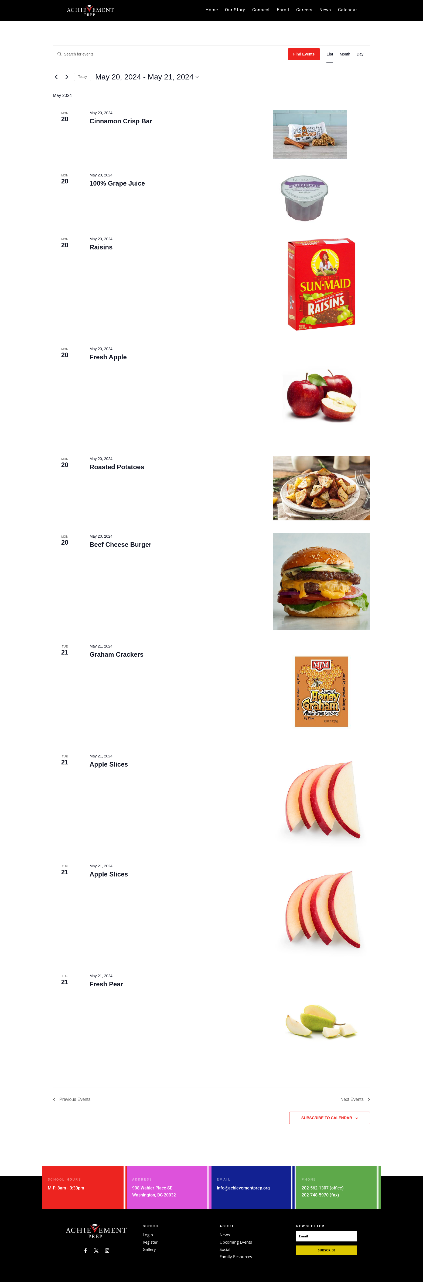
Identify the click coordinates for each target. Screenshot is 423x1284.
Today (82, 79)
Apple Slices (109, 766)
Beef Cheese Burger (120, 546)
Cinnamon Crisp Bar (121, 123)
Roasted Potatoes (117, 468)
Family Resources (236, 1258)
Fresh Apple (108, 359)
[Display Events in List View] (329, 56)
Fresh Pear (106, 986)
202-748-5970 (315, 1196)
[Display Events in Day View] (360, 56)
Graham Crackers (117, 656)
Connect (261, 11)
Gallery (149, 1251)
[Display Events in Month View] (345, 56)
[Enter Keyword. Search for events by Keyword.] (170, 56)
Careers (304, 11)
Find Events (304, 56)
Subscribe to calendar (326, 1120)
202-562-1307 (315, 1189)
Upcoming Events (236, 1244)
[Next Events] (66, 79)
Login (148, 1236)
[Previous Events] (56, 79)
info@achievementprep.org (243, 1189)
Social (225, 1251)
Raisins (101, 249)
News (325, 11)
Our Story (235, 11)
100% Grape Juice (117, 185)
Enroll (283, 11)
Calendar (347, 11)
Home (212, 11)
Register (150, 1244)
